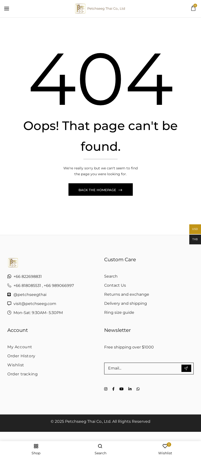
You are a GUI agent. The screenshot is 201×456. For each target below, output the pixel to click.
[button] (193, 9)
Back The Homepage (97, 191)
